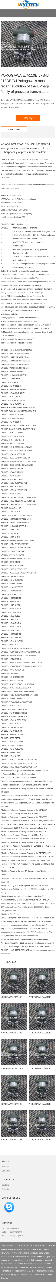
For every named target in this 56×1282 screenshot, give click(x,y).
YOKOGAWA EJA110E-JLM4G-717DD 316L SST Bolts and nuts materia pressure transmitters (28, 950)
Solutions (5, 1185)
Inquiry (27, 118)
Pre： (3, 943)
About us (5, 1167)
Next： (37, 947)
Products (5, 1189)
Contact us (6, 1171)
